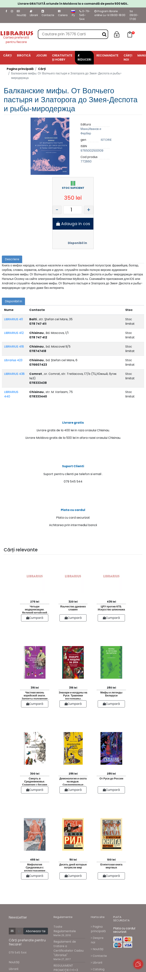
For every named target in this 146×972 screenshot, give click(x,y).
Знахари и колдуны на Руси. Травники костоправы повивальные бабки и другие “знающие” (73, 698)
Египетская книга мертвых (111, 869)
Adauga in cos (73, 223)
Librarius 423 (13, 360)
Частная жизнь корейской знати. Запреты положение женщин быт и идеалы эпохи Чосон (34, 698)
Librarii (34, 13)
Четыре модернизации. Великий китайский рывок (34, 612)
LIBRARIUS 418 (14, 346)
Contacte (48, 13)
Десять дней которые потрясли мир (73, 869)
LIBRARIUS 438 (14, 374)
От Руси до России (111, 781)
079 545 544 (17, 956)
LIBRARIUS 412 (14, 333)
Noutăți (21, 13)
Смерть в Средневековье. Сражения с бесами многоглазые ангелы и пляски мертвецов (34, 784)
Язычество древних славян (73, 611)
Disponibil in (77, 243)
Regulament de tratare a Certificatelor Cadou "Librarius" (69, 951)
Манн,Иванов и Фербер (91, 131)
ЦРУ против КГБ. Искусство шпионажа (111, 611)
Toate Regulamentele (65, 932)
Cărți (42, 69)
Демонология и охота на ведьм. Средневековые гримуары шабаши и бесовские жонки (73, 784)
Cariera (62, 13)
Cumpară (34, 621)
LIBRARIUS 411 (13, 319)
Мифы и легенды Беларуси (111, 697)
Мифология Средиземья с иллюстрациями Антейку (34, 870)
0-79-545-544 (84, 15)
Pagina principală (20, 69)
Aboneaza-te (35, 934)
